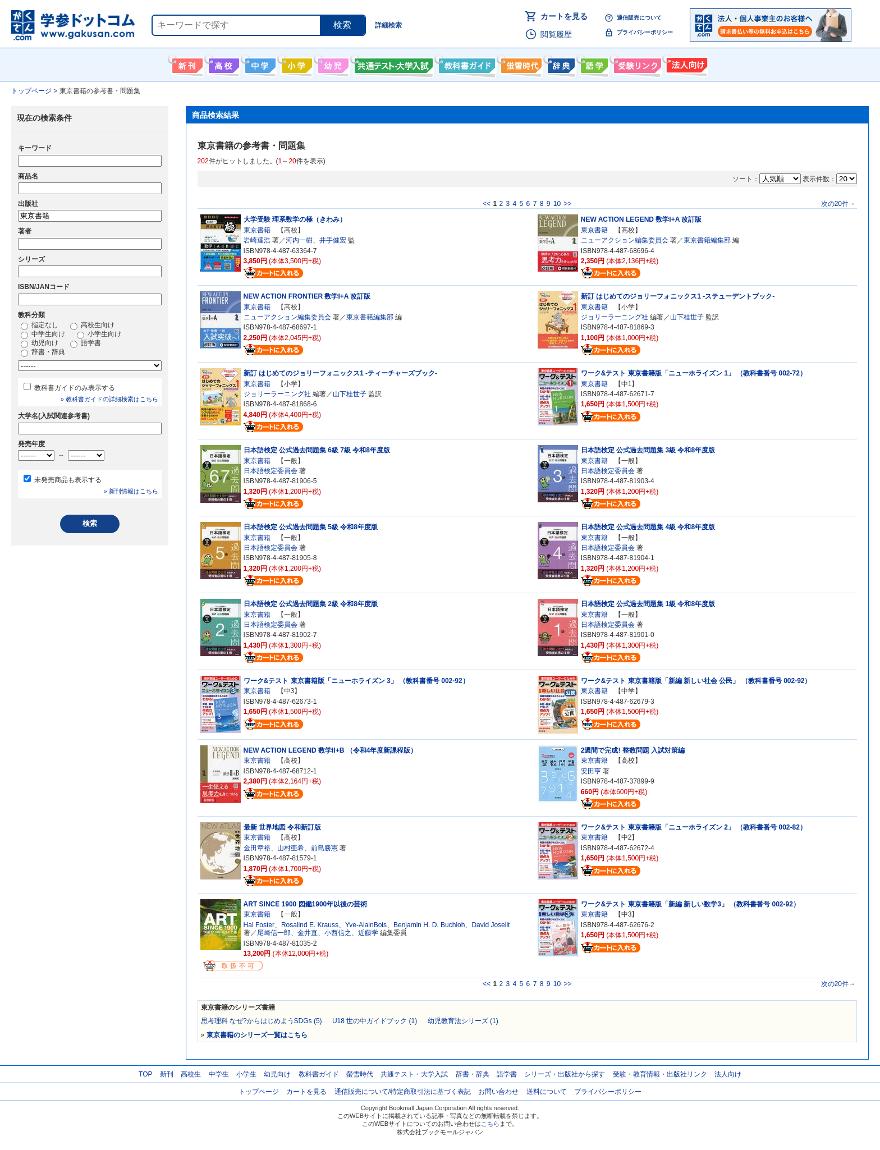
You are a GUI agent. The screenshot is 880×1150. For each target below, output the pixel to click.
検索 (342, 25)
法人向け (685, 63)
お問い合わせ (498, 1092)
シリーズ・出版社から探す (564, 1074)
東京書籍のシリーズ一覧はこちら (257, 1035)
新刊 (166, 1074)
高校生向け (222, 63)
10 (557, 204)
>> (567, 204)
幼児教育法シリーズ (463, 1021)
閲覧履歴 (556, 34)
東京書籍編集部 (707, 240)
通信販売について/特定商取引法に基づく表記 (402, 1092)
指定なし (39, 325)
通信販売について (639, 18)
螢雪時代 (520, 63)
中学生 (219, 1074)
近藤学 (368, 933)
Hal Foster (259, 925)
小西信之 (337, 933)
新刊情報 (186, 63)
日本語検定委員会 (270, 471)
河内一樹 (299, 240)
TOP (145, 1074)
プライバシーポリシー (645, 32)
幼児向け (332, 63)
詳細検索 (388, 25)
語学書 (592, 63)
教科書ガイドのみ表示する (74, 388)
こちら (490, 1123)
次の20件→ (838, 204)
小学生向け (295, 63)
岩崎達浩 (257, 240)
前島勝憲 (324, 848)
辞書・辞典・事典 (559, 63)
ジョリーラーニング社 (614, 317)
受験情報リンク (635, 63)
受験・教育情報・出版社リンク (660, 1074)
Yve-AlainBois (366, 925)
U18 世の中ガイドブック (374, 1021)
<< (487, 204)
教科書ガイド (465, 63)
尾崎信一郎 (274, 933)
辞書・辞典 (43, 352)
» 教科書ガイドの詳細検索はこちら (109, 399)
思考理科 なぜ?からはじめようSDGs (261, 1021)
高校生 (191, 1074)
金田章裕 (257, 848)
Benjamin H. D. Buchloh (429, 925)
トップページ (259, 1092)
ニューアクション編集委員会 (624, 240)
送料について (546, 1092)
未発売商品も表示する (68, 480)
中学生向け (259, 63)
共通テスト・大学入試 (392, 63)
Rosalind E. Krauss (309, 925)
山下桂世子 (687, 317)
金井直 (307, 933)
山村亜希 (290, 848)
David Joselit (490, 925)
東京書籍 (257, 230)
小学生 (246, 1074)
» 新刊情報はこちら (131, 491)
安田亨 (591, 771)
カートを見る (564, 16)
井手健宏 (332, 240)
